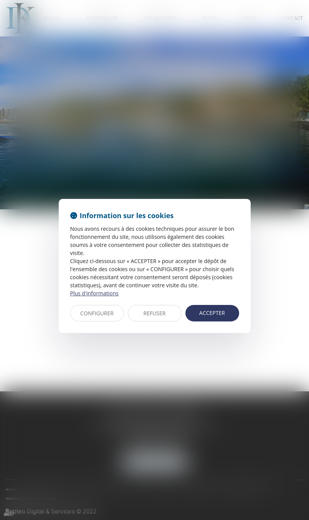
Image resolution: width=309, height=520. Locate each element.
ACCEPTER (212, 312)
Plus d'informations (94, 293)
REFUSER (155, 313)
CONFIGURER (97, 313)
